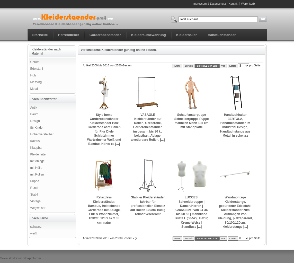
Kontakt (233, 3)
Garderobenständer (105, 35)
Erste (177, 66)
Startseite (40, 35)
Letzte (232, 66)
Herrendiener (68, 35)
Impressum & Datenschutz (209, 3)
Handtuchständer (222, 35)
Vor (223, 66)
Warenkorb (248, 3)
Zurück (189, 66)
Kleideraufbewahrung (148, 35)
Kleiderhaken (187, 35)
